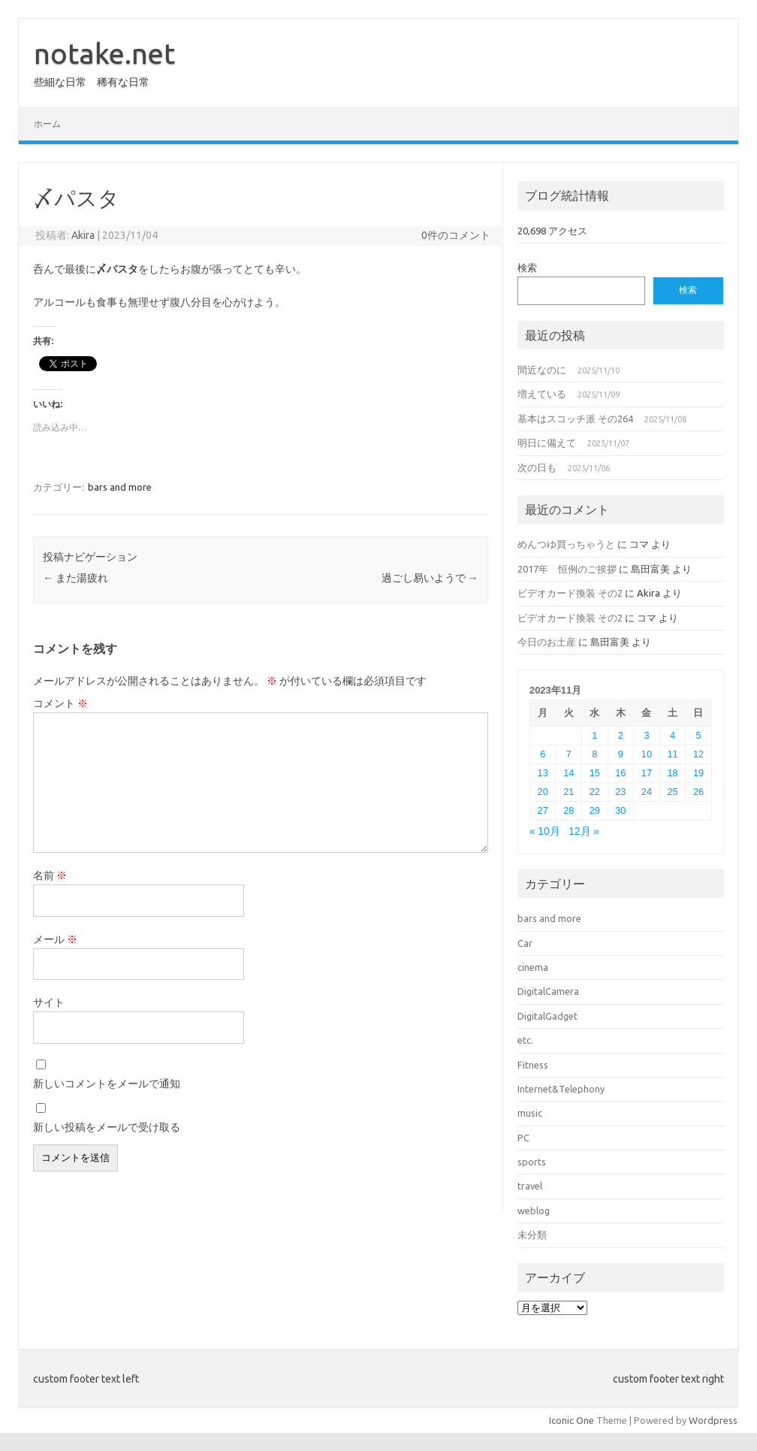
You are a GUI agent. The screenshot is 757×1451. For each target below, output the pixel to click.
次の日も (536, 467)
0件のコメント (455, 235)
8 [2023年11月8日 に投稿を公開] (594, 754)
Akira (83, 235)
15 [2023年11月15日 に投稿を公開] (595, 772)
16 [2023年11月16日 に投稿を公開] (620, 772)
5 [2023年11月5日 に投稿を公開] (698, 735)
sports (531, 1161)
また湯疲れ (75, 578)
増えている (541, 393)
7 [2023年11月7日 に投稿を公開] (569, 754)
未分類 (532, 1234)
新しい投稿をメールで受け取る (106, 1127)
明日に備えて (546, 442)
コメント (60, 703)
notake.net (104, 53)
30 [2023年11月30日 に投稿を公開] (620, 810)
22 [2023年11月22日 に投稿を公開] (595, 791)
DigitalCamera (548, 991)
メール (55, 939)
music (529, 1113)
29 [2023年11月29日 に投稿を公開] (595, 810)
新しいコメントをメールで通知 (106, 1084)
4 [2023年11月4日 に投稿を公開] (672, 735)
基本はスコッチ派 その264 (575, 418)
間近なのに (541, 369)
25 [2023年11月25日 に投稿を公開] (672, 791)
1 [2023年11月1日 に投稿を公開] (594, 735)
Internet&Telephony (561, 1089)
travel (529, 1185)
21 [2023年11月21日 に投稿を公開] (568, 791)
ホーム (47, 123)
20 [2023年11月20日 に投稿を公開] (543, 791)
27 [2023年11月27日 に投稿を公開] (543, 810)
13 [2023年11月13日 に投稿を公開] (543, 772)
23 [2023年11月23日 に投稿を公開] (620, 791)
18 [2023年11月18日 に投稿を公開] (672, 772)
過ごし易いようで (430, 578)
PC (523, 1137)
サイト (49, 1002)
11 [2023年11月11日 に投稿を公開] (672, 754)
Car (524, 943)
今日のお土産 (546, 641)
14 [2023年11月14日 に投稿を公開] (568, 772)
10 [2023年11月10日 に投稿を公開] (646, 754)
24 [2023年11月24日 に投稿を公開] (646, 791)
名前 (50, 875)
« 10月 (544, 831)
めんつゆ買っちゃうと (566, 544)
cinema (532, 967)
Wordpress (713, 1420)
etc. (525, 1040)
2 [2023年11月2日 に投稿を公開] (620, 735)
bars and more (120, 487)
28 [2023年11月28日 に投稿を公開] (568, 810)
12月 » (584, 831)
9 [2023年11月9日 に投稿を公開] (620, 754)
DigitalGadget (547, 1016)
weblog (533, 1210)
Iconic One (571, 1420)
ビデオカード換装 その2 (570, 593)
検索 (527, 267)
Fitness (532, 1065)
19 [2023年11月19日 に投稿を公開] (698, 772)
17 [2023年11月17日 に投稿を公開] (646, 772)
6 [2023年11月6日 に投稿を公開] (542, 754)
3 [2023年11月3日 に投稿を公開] (646, 735)
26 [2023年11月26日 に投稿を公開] (698, 791)
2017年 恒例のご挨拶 (567, 569)
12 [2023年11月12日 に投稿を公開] (698, 754)
